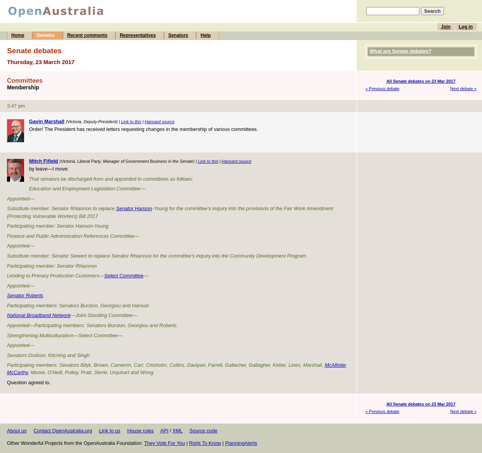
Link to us (109, 431)
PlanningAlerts (241, 443)
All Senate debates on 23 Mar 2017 (421, 81)
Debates (46, 35)
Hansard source (160, 121)
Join (446, 27)
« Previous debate (382, 88)
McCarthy (17, 372)
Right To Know (205, 443)
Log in (466, 27)
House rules (140, 431)
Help (205, 35)
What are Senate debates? (401, 51)
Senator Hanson (134, 208)
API (164, 431)
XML (177, 431)
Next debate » (463, 88)
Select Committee (123, 276)
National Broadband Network (39, 315)
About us (17, 431)
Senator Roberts (25, 295)
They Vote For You (164, 443)
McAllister (335, 365)
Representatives (138, 35)
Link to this (131, 121)
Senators (178, 35)
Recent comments (87, 35)
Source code (204, 431)
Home (17, 35)
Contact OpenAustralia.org (62, 431)
